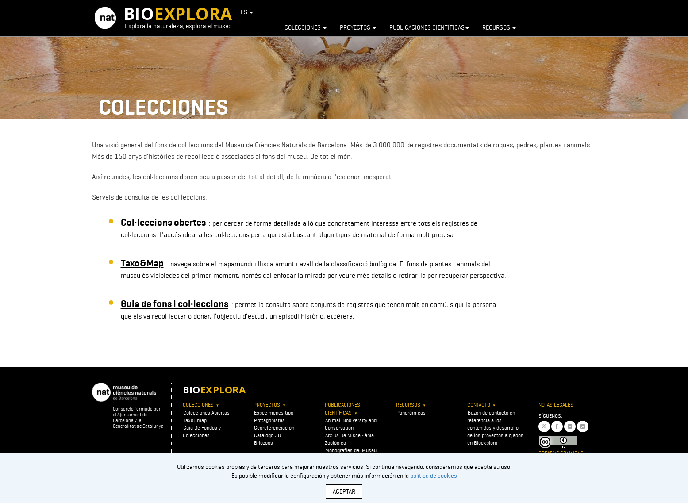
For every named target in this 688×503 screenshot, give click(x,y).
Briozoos (263, 442)
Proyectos (358, 27)
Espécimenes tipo (273, 412)
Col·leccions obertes (163, 222)
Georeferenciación (274, 427)
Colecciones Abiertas (206, 412)
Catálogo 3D (267, 435)
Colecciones (305, 27)
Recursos (499, 27)
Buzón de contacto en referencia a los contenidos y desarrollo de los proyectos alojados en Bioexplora (495, 427)
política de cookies (433, 475)
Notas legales (555, 404)
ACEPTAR (344, 491)
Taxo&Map (142, 263)
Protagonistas (269, 420)
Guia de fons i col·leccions (174, 304)
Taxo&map (195, 420)
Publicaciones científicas (429, 27)
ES (247, 11)
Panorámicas (411, 412)
